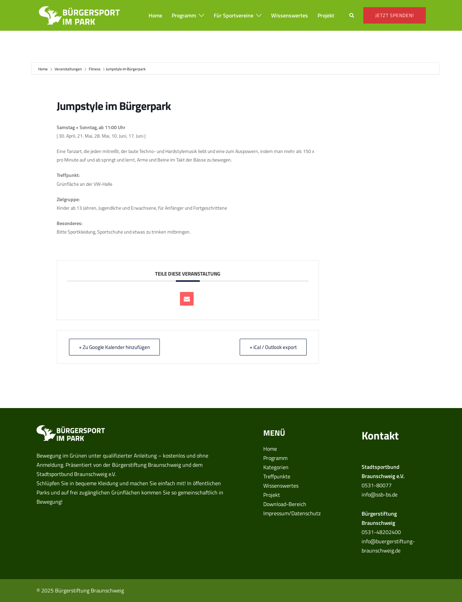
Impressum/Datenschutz (292, 513)
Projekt (326, 15)
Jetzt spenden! (394, 15)
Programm (184, 15)
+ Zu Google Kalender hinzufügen (114, 347)
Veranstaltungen (68, 69)
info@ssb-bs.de (379, 494)
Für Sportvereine (233, 15)
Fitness (94, 69)
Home (155, 15)
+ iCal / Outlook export (273, 347)
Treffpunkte (276, 476)
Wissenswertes (289, 15)
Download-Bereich (284, 504)
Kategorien (276, 467)
